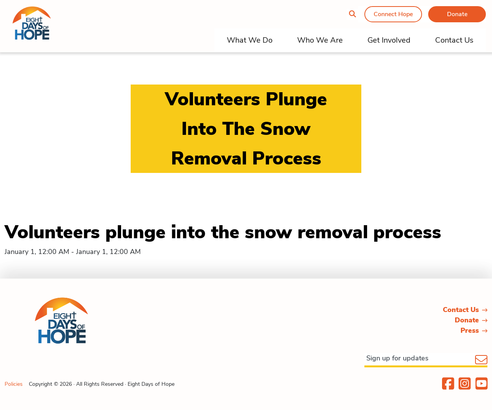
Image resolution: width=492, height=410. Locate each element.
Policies (14, 384)
